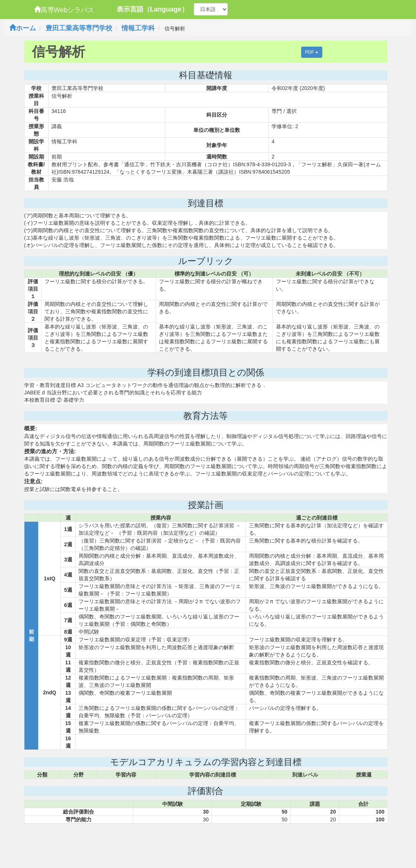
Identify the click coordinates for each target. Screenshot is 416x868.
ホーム (22, 28)
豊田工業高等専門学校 (79, 28)
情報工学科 (138, 28)
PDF (311, 52)
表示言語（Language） (152, 9)
